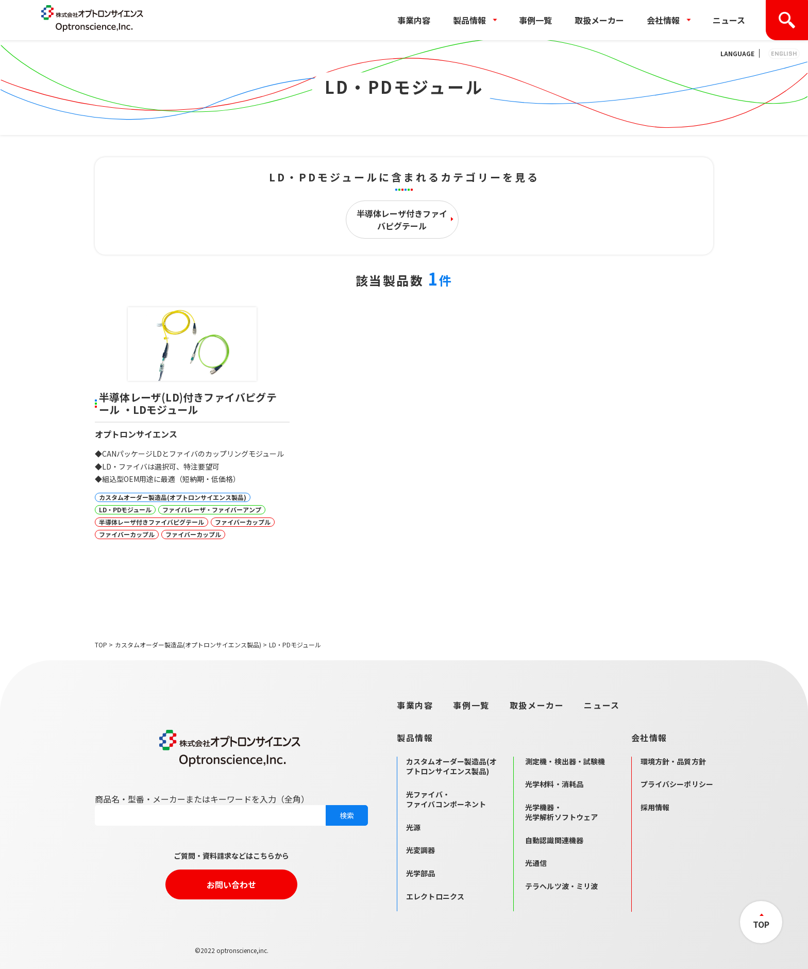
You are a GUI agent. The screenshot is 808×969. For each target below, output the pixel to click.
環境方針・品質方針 (673, 761)
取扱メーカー (599, 20)
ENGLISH (784, 53)
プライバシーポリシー (677, 784)
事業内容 (413, 20)
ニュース (729, 20)
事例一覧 (535, 20)
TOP (101, 644)
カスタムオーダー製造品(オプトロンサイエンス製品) (188, 644)
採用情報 (655, 807)
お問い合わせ (231, 884)
